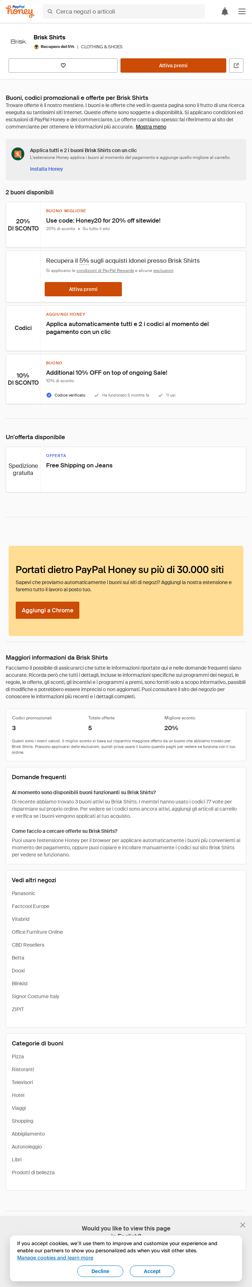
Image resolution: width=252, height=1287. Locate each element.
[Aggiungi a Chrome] (47, 610)
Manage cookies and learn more (55, 1257)
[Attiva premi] (173, 65)
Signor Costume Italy (35, 996)
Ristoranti (23, 1069)
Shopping (22, 1121)
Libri (16, 1159)
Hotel (18, 1095)
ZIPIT (18, 1009)
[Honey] (20, 11)
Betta (18, 958)
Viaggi (19, 1108)
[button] (242, 11)
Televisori (22, 1082)
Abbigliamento (28, 1134)
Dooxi (18, 970)
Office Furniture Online (37, 932)
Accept (152, 1271)
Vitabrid (20, 919)
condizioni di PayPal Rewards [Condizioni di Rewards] (105, 270)
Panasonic (23, 893)
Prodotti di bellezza (33, 1172)
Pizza (18, 1056)
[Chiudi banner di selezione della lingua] (243, 1225)
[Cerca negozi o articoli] (124, 11)
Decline (100, 1271)
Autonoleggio (27, 1146)
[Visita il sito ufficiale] (236, 65)
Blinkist (20, 983)
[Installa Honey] (46, 169)
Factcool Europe (30, 906)
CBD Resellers (28, 945)
